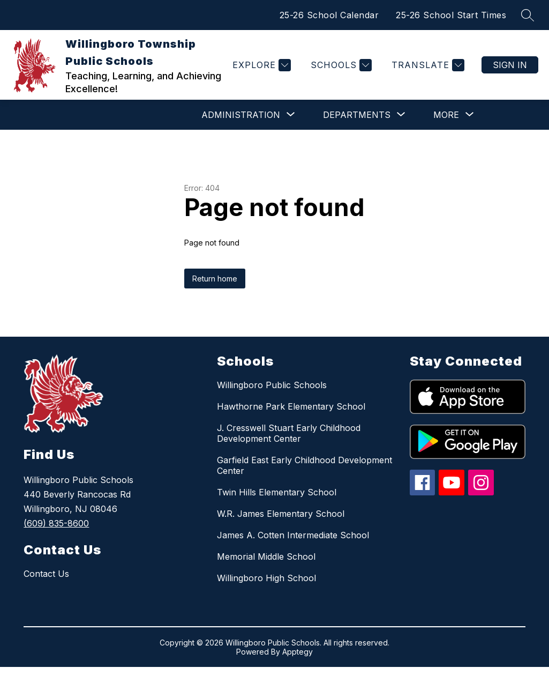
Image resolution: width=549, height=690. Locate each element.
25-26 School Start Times (451, 15)
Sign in (510, 65)
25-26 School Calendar (329, 15)
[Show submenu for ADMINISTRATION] (240, 114)
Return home (214, 278)
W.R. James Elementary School (280, 513)
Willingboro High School (266, 578)
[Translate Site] (426, 65)
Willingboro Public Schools (272, 385)
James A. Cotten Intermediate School (293, 535)
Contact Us (46, 573)
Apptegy (297, 651)
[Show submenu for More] (446, 114)
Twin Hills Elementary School (276, 492)
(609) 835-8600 (56, 523)
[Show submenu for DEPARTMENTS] (356, 114)
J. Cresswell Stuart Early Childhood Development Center (288, 433)
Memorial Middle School (266, 556)
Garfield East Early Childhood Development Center (304, 465)
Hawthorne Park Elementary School (291, 406)
